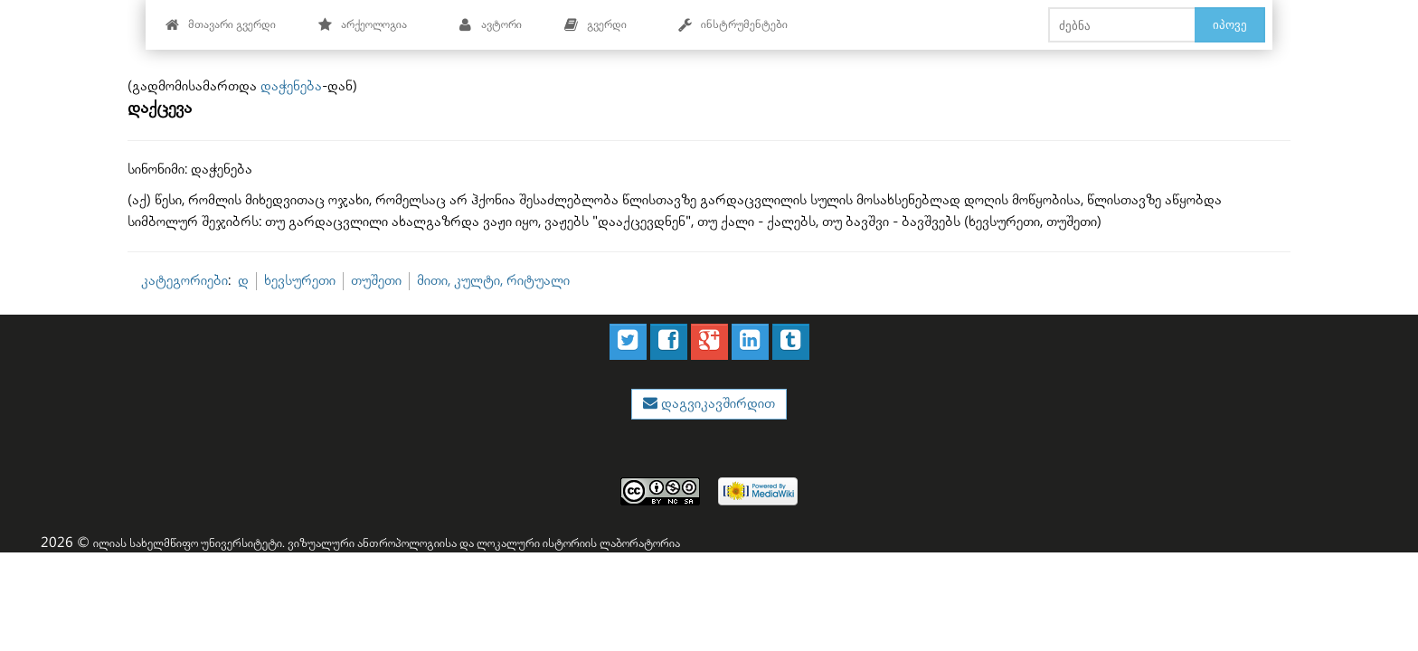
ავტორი (490, 25)
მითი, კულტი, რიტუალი (493, 280)
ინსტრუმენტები (732, 25)
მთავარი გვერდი (220, 25)
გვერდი (595, 25)
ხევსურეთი (300, 280)
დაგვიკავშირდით (716, 403)
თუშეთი (376, 280)
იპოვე (1230, 24)
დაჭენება (291, 86)
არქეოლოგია (362, 25)
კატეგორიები (184, 280)
